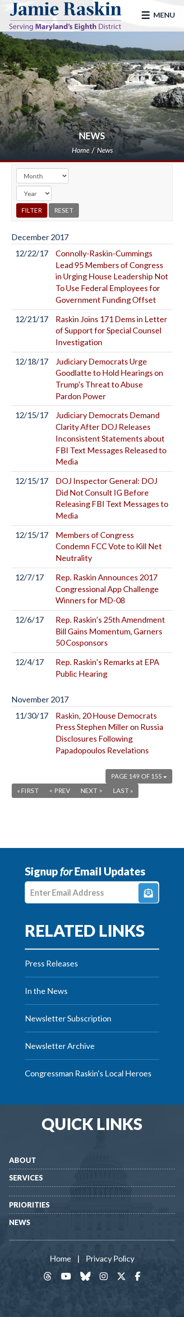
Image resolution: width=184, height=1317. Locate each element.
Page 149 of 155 (139, 776)
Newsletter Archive (60, 1046)
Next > (92, 790)
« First (28, 790)
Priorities (29, 1204)
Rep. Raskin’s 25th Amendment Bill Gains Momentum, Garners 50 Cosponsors (110, 631)
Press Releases (51, 963)
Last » (123, 790)
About (22, 1160)
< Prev (59, 790)
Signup (148, 893)
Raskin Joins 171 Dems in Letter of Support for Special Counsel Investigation (111, 330)
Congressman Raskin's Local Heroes (88, 1073)
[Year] (33, 193)
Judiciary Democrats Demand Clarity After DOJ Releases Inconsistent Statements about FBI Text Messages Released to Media (110, 438)
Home (60, 1258)
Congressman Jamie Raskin (72, 16)
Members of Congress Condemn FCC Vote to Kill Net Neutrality (108, 546)
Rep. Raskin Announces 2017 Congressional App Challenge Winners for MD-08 (107, 588)
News (92, 135)
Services (26, 1177)
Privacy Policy (110, 1258)
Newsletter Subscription (68, 1018)
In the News (46, 991)
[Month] (42, 175)
